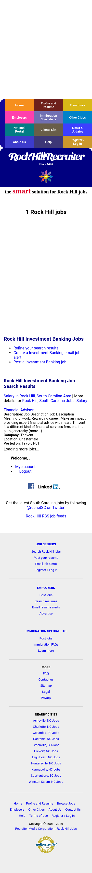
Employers (19, 117)
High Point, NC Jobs (46, 757)
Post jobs (46, 595)
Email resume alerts (46, 607)
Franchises (77, 105)
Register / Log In (77, 142)
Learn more (46, 650)
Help (48, 142)
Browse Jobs (66, 803)
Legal (46, 692)
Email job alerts (46, 564)
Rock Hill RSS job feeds (46, 516)
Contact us (46, 679)
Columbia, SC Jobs (46, 733)
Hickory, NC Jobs (46, 751)
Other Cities (77, 117)
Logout (25, 471)
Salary (82, 400)
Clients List (48, 130)
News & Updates (77, 129)
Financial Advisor (19, 410)
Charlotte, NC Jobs (46, 726)
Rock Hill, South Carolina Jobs (48, 400)
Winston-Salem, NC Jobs (46, 781)
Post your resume (46, 558)
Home (19, 105)
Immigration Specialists (48, 117)
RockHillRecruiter (46, 159)
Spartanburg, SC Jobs (46, 775)
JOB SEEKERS (46, 544)
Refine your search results (35, 348)
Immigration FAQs (46, 644)
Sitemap (46, 685)
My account (25, 466)
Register (40, 570)
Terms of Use (38, 815)
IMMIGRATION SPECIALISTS (46, 631)
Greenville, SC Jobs (46, 745)
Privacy (46, 698)
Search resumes (46, 601)
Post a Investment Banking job (39, 362)
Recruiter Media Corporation (34, 828)
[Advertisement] (46, 49)
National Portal (19, 129)
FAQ (46, 673)
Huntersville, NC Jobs (46, 763)
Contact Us (73, 809)
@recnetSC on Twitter (45, 507)
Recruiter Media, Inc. (46, 176)
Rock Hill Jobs (67, 828)
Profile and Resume (48, 105)
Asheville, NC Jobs (46, 720)
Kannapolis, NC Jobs (46, 769)
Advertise (46, 613)
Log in (53, 570)
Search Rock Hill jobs (46, 551)
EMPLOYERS (46, 588)
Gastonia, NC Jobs (46, 739)
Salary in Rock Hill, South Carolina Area (37, 396)
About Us (19, 142)
